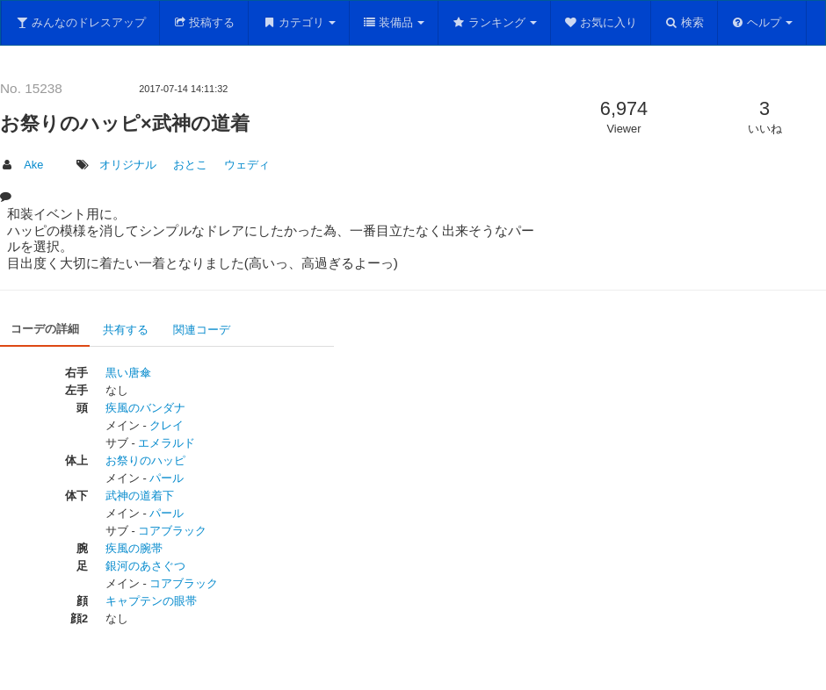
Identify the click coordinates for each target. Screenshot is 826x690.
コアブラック (172, 530)
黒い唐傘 (128, 372)
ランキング (494, 22)
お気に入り (601, 22)
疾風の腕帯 (134, 548)
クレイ (166, 425)
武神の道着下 (139, 495)
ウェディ (247, 164)
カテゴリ (299, 22)
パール (166, 478)
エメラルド (166, 442)
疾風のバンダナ (145, 407)
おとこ (190, 164)
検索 (684, 22)
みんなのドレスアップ (80, 22)
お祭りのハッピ (145, 460)
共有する (126, 329)
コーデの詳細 (45, 328)
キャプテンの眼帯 (151, 600)
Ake (33, 164)
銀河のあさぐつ (145, 565)
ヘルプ (762, 22)
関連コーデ (201, 329)
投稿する (204, 22)
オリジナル (127, 164)
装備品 (394, 22)
